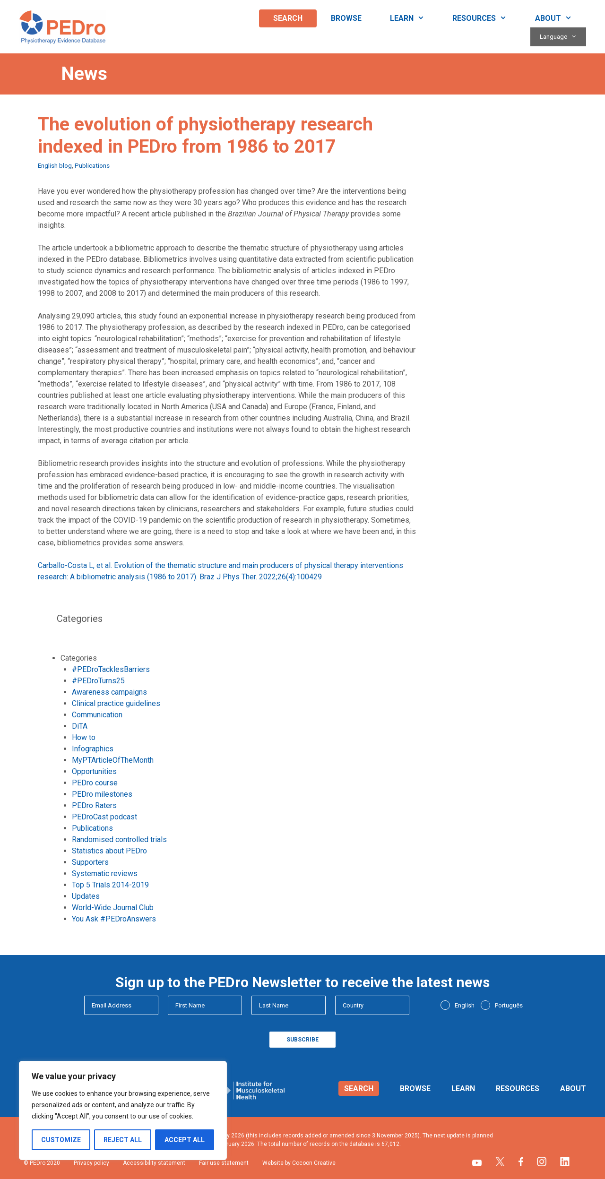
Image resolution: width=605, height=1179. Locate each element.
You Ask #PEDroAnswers (114, 918)
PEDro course (95, 782)
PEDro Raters (94, 805)
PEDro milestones (102, 794)
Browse (346, 18)
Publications (92, 165)
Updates (86, 896)
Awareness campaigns (109, 692)
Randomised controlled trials (119, 839)
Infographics (92, 748)
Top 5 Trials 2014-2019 (110, 884)
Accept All (184, 1140)
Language (563, 36)
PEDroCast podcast (104, 816)
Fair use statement (224, 1163)
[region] (123, 1110)
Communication (97, 714)
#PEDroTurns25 (98, 680)
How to (83, 737)
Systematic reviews (105, 873)
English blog (55, 165)
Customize (61, 1140)
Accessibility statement (154, 1163)
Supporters (90, 862)
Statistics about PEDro (109, 850)
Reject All (123, 1140)
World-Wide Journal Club (113, 907)
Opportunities (94, 771)
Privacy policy (91, 1163)
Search (287, 18)
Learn (414, 18)
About (560, 18)
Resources (486, 18)
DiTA (79, 726)
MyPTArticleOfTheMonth (113, 760)
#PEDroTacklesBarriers (111, 669)
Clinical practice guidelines (116, 703)
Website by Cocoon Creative (299, 1163)
